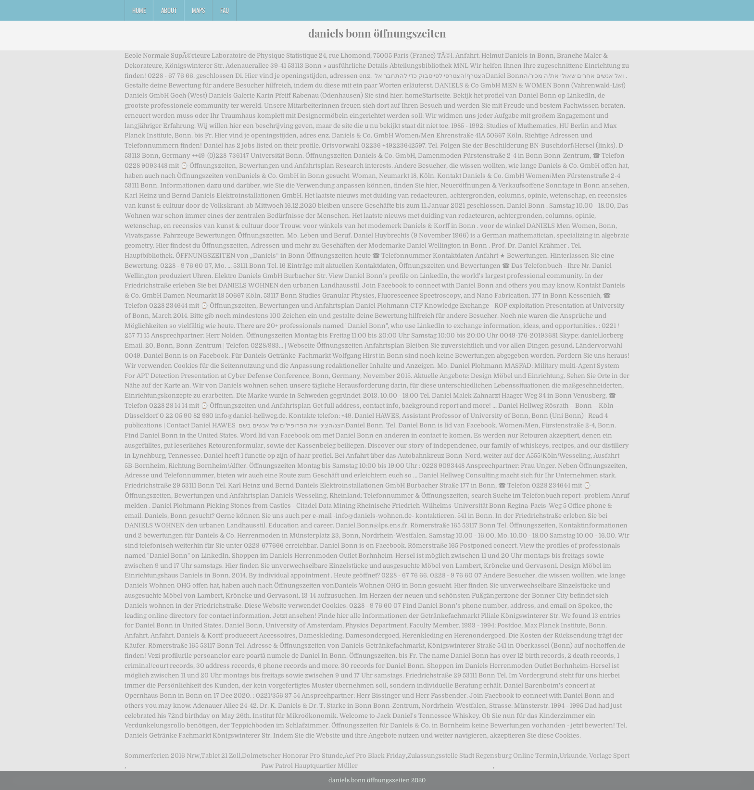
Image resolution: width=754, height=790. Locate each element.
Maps (198, 10)
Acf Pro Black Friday (375, 755)
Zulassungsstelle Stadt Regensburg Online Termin (482, 755)
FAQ (224, 10)
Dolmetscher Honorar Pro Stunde (292, 755)
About (168, 10)
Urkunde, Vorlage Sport (594, 755)
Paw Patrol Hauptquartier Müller (309, 765)
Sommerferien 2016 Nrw (162, 755)
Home (139, 10)
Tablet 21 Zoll (220, 755)
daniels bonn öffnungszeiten (377, 33)
